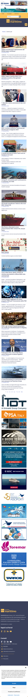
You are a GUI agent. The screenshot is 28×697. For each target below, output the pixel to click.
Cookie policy (10, 695)
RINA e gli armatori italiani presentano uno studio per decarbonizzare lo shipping (13, 326)
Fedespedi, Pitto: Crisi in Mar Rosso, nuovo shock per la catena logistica (12, 353)
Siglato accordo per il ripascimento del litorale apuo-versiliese (12, 50)
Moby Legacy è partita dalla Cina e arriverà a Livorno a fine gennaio (11, 77)
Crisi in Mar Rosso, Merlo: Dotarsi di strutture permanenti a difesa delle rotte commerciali (13, 274)
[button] (26, 667)
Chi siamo (9, 13)
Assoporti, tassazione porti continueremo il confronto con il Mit (13, 180)
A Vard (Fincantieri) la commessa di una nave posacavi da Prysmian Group (13, 380)
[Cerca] (20, 17)
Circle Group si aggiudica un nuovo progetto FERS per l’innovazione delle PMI (14, 300)
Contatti (16, 13)
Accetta (14, 683)
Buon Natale (5, 252)
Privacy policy (16, 695)
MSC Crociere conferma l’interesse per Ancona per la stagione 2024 (13, 129)
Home (3, 13)
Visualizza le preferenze (14, 691)
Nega (14, 687)
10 (21, 392)
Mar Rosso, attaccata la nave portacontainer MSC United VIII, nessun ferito (13, 228)
